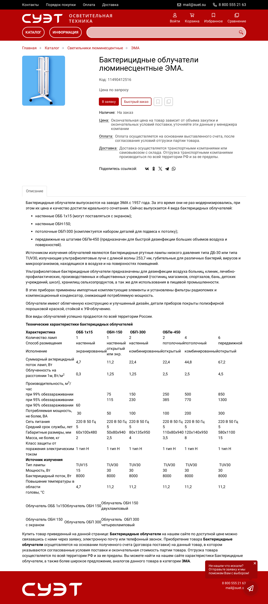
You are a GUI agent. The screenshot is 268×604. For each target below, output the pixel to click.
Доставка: (108, 148)
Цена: (104, 120)
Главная (29, 48)
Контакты (30, 5)
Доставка (110, 5)
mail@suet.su (194, 4)
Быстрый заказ (136, 102)
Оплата (89, 5)
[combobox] (166, 32)
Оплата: (106, 136)
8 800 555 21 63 (232, 4)
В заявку (109, 102)
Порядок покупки (61, 5)
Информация (65, 32)
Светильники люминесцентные (95, 48)
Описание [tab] (34, 191)
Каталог (33, 32)
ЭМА (135, 48)
